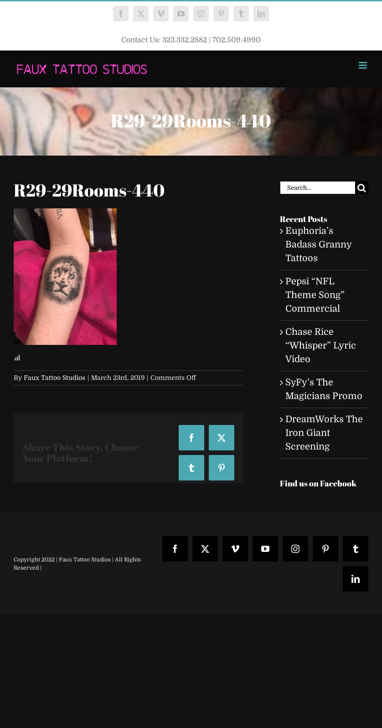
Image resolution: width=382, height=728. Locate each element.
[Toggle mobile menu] (363, 65)
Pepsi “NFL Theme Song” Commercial (315, 295)
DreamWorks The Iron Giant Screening (324, 433)
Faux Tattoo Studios (54, 377)
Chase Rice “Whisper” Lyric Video (320, 345)
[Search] (361, 187)
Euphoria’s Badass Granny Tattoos (318, 244)
